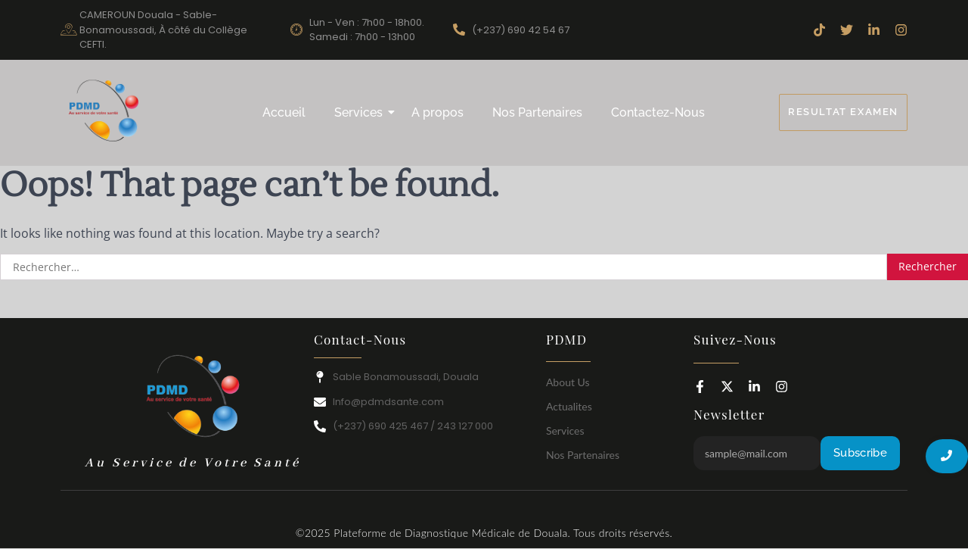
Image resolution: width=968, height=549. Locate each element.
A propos (437, 112)
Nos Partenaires (537, 112)
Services (361, 112)
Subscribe (860, 453)
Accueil (284, 112)
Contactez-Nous (658, 112)
